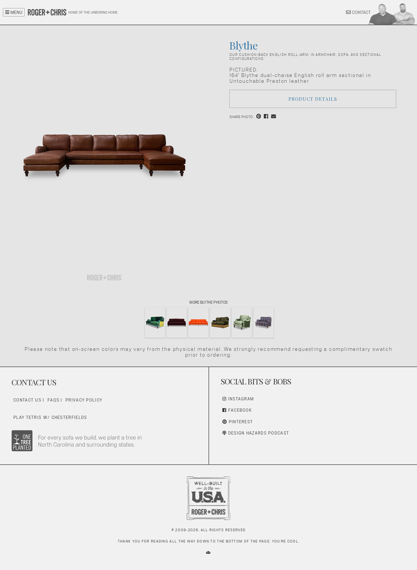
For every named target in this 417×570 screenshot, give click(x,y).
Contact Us (27, 399)
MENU (13, 12)
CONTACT (358, 12)
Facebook (237, 410)
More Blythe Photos (208, 302)
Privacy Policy (83, 399)
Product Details (312, 99)
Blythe (243, 45)
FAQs (53, 399)
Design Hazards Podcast (255, 432)
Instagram (238, 398)
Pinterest (237, 421)
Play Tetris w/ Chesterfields (50, 417)
